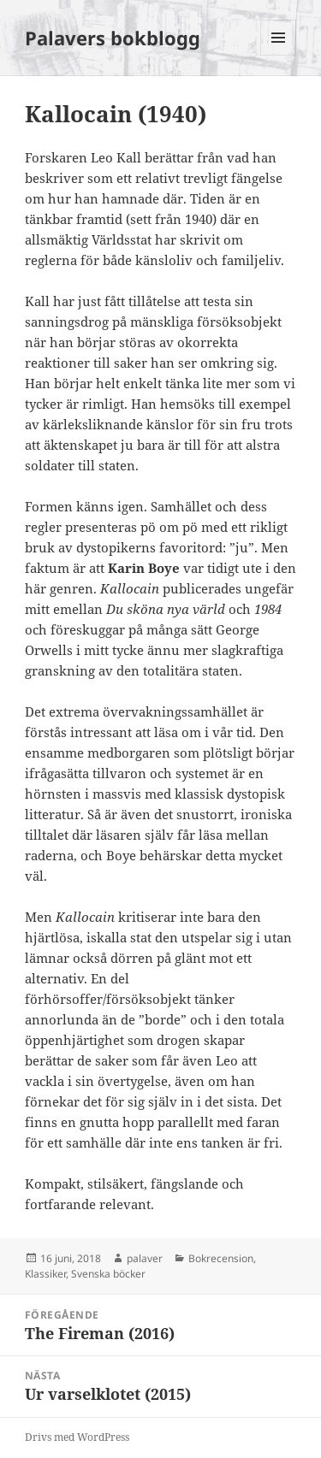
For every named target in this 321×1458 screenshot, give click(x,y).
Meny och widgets (278, 55)
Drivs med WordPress (77, 1437)
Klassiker (45, 1273)
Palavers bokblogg (112, 37)
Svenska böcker (108, 1273)
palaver (145, 1258)
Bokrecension (220, 1258)
